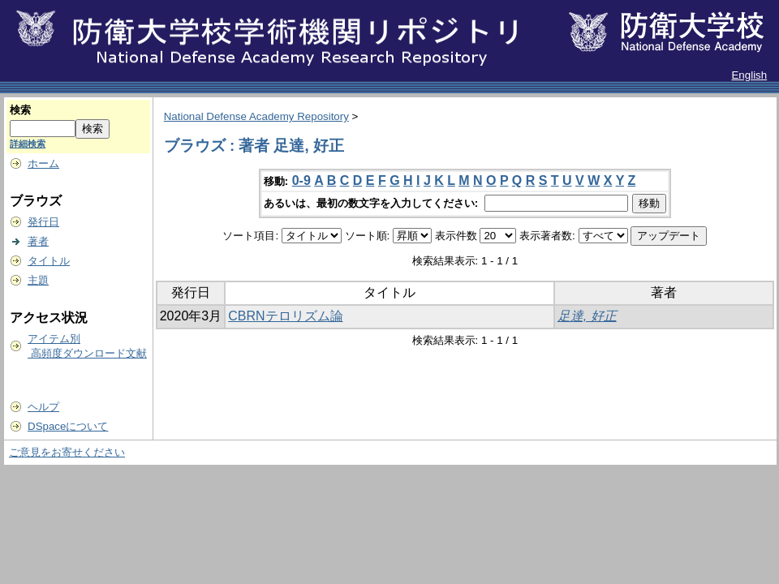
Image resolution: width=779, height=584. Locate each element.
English (749, 75)
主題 (38, 280)
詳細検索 (27, 143)
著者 (38, 241)
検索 (20, 110)
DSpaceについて (68, 426)
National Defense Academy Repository (256, 116)
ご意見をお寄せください (67, 452)
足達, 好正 (587, 316)
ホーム (43, 163)
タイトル (49, 261)
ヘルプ (43, 407)
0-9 (301, 180)
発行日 (43, 222)
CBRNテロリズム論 (285, 316)
